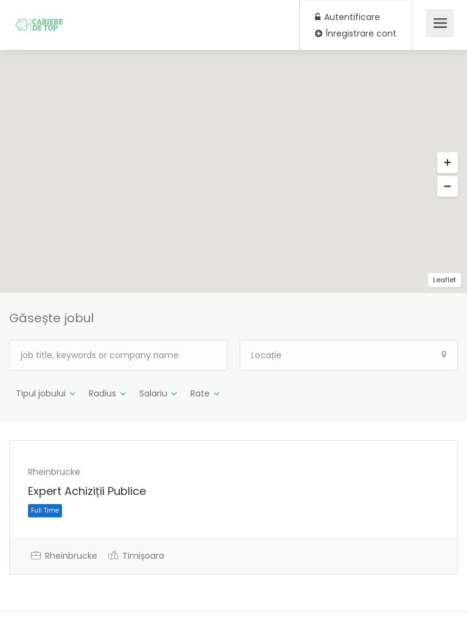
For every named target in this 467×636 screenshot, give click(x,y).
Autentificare (347, 17)
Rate (200, 393)
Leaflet (444, 280)
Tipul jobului (41, 393)
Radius (102, 393)
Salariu (153, 393)
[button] (447, 163)
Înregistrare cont (355, 33)
